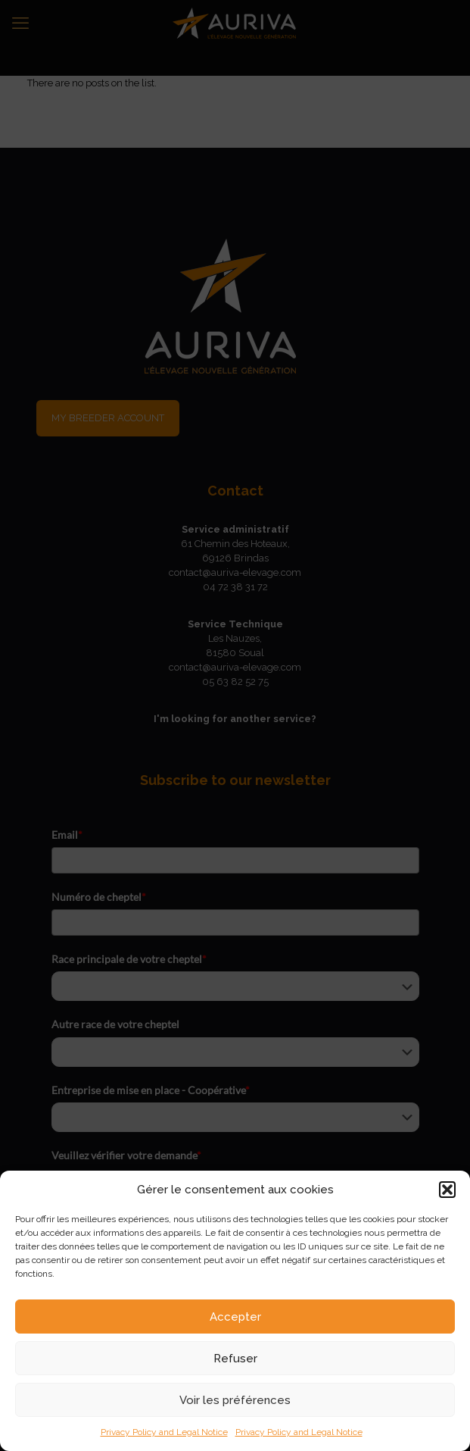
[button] (447, 1189)
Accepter (235, 1317)
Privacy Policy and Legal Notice (164, 1432)
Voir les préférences (235, 1400)
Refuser (235, 1358)
